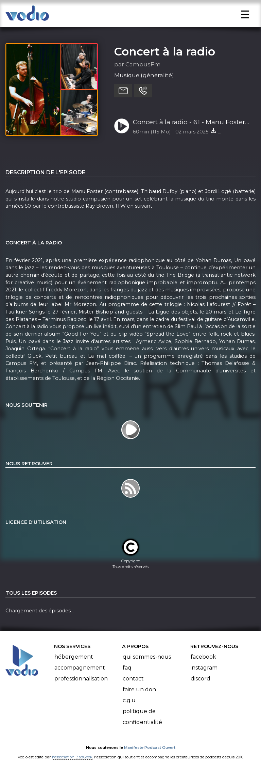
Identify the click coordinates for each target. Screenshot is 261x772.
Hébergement (73, 657)
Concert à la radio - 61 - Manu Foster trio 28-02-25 (189, 122)
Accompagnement (79, 667)
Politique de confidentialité (142, 716)
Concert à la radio (164, 51)
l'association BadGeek (72, 757)
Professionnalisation (81, 678)
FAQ (127, 667)
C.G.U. (130, 700)
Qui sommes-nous (147, 657)
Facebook (203, 657)
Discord (200, 678)
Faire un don (139, 689)
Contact (133, 678)
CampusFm (143, 64)
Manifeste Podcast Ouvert (149, 747)
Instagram (204, 667)
